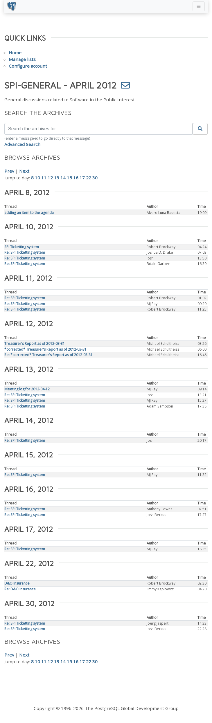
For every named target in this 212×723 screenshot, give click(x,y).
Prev (9, 171)
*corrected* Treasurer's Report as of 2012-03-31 (45, 349)
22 (88, 178)
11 (43, 178)
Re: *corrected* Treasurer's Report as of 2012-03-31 (48, 354)
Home (15, 52)
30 (95, 178)
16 (75, 178)
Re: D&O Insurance (20, 589)
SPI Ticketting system (21, 246)
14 (63, 178)
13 (56, 178)
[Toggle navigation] (199, 6)
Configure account (28, 66)
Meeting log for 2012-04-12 (27, 389)
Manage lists (22, 59)
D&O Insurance (17, 583)
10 (37, 178)
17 (82, 178)
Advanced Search (22, 144)
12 (50, 178)
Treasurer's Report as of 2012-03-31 (34, 343)
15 (69, 178)
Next (24, 171)
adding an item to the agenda (29, 212)
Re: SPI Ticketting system (24, 252)
